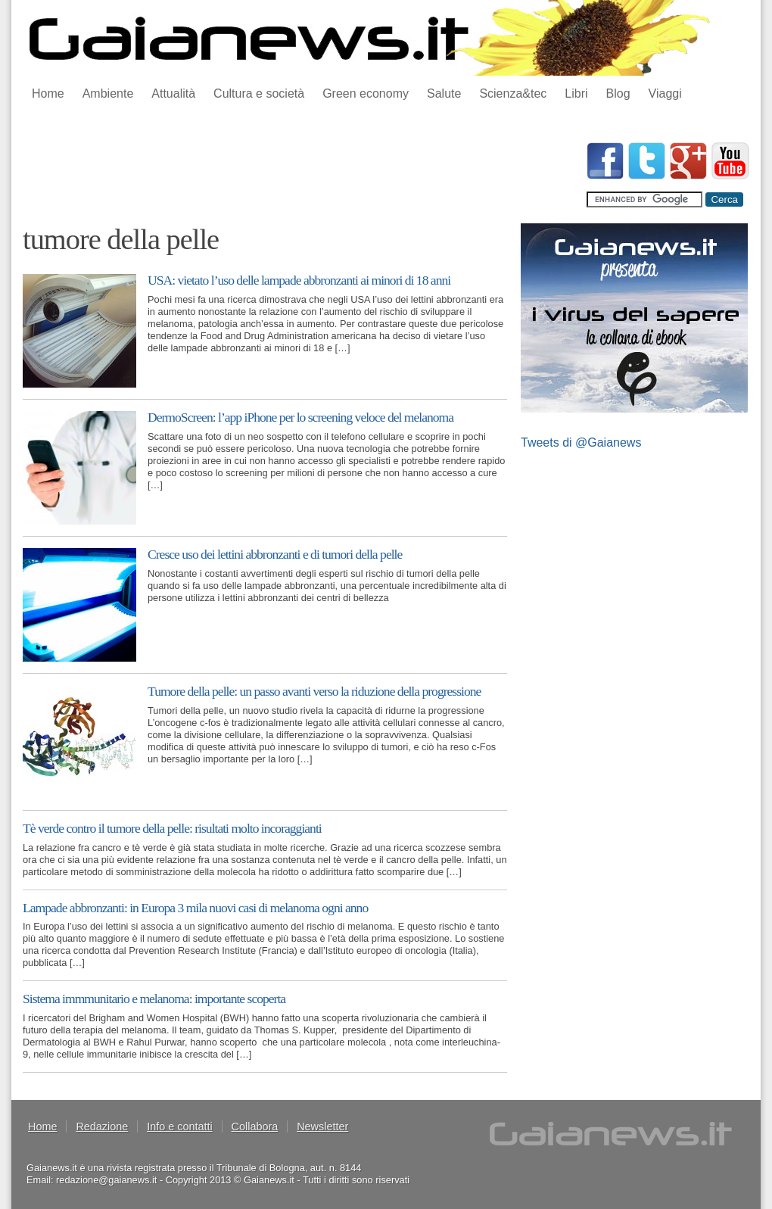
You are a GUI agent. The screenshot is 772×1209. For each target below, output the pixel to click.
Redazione (102, 1126)
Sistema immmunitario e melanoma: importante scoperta (154, 998)
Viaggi (665, 93)
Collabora (255, 1126)
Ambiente (108, 93)
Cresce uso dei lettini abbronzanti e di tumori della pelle (275, 554)
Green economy (365, 93)
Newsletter (322, 1126)
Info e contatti (179, 1126)
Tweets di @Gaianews (581, 442)
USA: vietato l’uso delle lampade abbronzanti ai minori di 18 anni (299, 280)
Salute (444, 93)
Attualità (173, 93)
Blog (618, 93)
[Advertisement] (298, 176)
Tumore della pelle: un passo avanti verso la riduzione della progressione (314, 691)
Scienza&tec (512, 93)
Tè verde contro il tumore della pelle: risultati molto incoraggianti (172, 828)
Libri (576, 93)
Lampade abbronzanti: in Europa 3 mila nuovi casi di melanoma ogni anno (195, 907)
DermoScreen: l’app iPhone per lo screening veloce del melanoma (300, 417)
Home (48, 93)
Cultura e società (258, 93)
